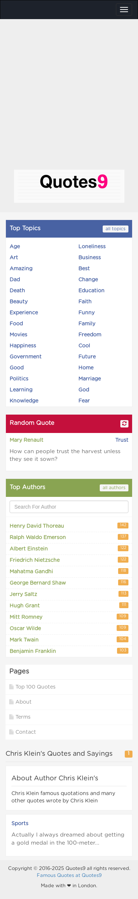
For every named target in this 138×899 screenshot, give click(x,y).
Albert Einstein (69, 548)
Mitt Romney (69, 617)
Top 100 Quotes (32, 687)
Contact (22, 732)
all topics (115, 229)
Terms (20, 717)
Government (26, 357)
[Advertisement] (69, 97)
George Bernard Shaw (69, 583)
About (20, 702)
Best (84, 268)
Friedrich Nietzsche (69, 560)
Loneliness (92, 246)
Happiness (23, 346)
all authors (114, 487)
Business (89, 257)
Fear (84, 401)
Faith (85, 301)
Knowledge (24, 401)
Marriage (89, 379)
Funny (86, 312)
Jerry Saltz (69, 594)
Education (91, 290)
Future (87, 357)
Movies (18, 334)
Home (85, 368)
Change (88, 279)
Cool (84, 346)
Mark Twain (69, 639)
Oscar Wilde (69, 628)
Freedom (89, 334)
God (83, 390)
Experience (24, 312)
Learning (21, 390)
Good (17, 368)
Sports (19, 823)
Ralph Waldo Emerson (69, 537)
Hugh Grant (69, 605)
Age (15, 246)
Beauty (19, 301)
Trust (121, 440)
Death (17, 290)
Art (14, 257)
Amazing (21, 268)
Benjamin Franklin (69, 651)
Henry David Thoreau (69, 526)
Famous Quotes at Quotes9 (69, 875)
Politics (19, 379)
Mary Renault (26, 440)
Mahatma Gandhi (69, 571)
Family (86, 323)
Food (16, 323)
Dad (15, 279)
